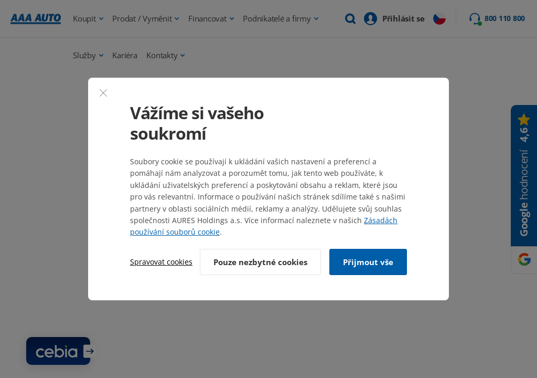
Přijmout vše (368, 262)
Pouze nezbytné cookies (260, 262)
